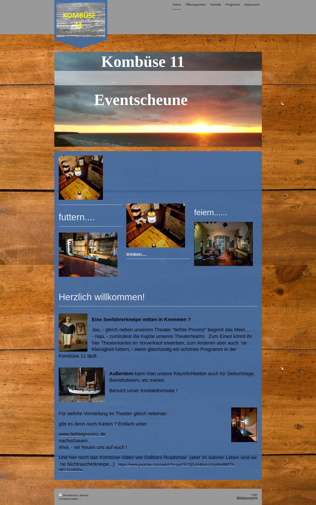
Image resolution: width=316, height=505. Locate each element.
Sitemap (83, 495)
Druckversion (68, 495)
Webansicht (247, 498)
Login (254, 494)
